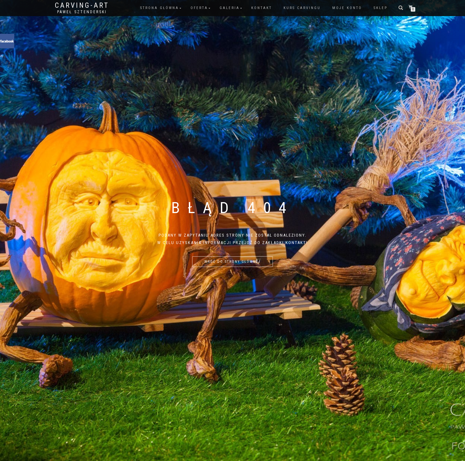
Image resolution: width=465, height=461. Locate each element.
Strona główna (159, 8)
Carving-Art (82, 5)
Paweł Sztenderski (82, 12)
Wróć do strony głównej (232, 262)
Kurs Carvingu (302, 8)
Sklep (381, 8)
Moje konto (347, 8)
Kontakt (261, 8)
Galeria (230, 8)
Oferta (199, 8)
